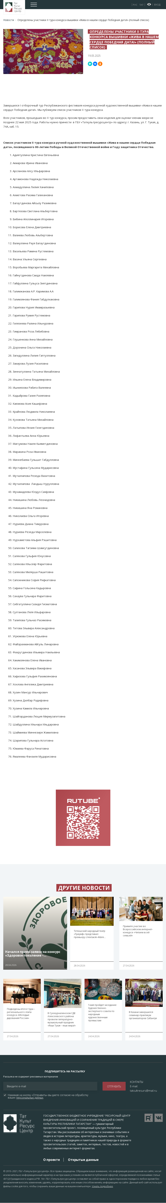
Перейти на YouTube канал (149, 1118)
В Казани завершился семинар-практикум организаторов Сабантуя (143, 1015)
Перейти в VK (159, 1118)
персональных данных (29, 1097)
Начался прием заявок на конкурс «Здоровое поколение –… (32, 953)
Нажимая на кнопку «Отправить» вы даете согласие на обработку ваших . (48, 1096)
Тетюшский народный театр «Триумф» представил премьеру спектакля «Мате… (90, 934)
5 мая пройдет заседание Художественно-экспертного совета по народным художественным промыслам (102, 1012)
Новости (8, 20)
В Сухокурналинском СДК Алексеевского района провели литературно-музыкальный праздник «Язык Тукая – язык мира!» (62, 1019)
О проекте (51, 1160)
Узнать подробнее (102, 1186)
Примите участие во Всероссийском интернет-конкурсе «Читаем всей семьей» (138, 930)
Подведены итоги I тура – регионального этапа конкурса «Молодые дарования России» (21, 1013)
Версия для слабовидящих (149, 4)
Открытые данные (83, 1160)
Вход (157, 4)
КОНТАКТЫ (136, 1082)
